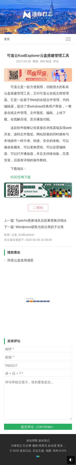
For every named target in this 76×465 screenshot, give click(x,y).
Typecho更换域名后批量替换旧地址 (41, 220)
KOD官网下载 (21, 177)
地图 (48, 450)
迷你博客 (32, 440)
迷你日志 (25, 450)
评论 (56, 61)
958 (42, 61)
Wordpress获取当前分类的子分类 (40, 227)
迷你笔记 (44, 440)
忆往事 (27, 445)
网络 (35, 61)
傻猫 (35, 445)
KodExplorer (26, 234)
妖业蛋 (52, 445)
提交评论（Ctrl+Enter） (38, 427)
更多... (61, 445)
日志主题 (38, 450)
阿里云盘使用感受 (20, 260)
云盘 (14, 234)
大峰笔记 (16, 445)
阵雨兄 (43, 445)
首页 (7, 39)
